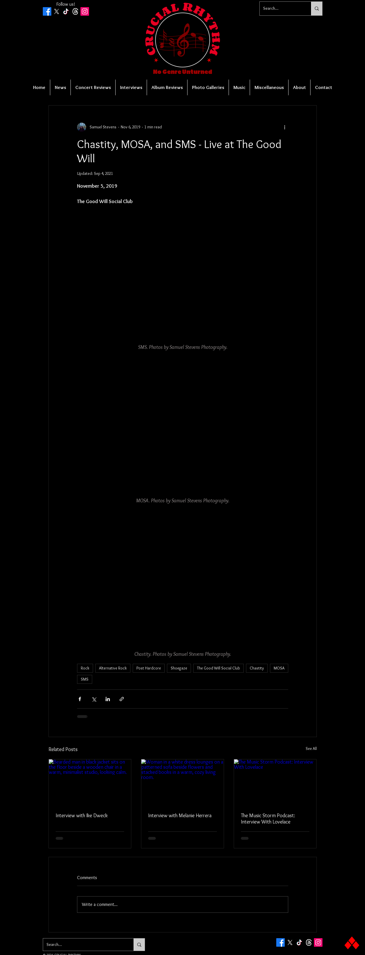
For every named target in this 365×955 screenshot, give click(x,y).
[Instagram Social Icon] (84, 11)
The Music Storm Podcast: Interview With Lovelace (268, 818)
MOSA (279, 668)
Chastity (257, 668)
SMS (84, 679)
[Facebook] (47, 11)
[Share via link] (121, 699)
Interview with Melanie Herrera (179, 815)
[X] (56, 11)
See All (311, 748)
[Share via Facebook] (79, 699)
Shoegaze (179, 668)
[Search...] (281, 8)
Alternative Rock (113, 668)
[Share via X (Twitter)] (93, 699)
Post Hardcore (148, 668)
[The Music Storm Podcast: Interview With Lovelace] (275, 782)
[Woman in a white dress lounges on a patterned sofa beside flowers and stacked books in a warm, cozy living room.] (182, 782)
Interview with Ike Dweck (82, 815)
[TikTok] (66, 11)
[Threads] (75, 11)
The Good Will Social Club (218, 668)
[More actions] (284, 127)
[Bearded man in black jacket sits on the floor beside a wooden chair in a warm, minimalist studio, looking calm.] (90, 782)
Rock (85, 668)
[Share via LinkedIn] (107, 699)
